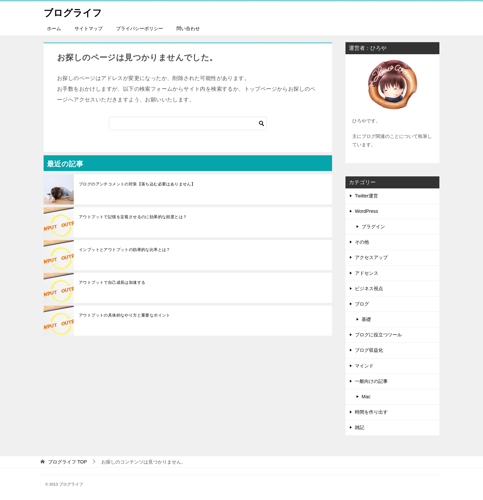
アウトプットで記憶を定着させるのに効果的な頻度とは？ (133, 217)
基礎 (366, 319)
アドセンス (366, 273)
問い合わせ (188, 28)
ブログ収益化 (369, 350)
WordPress (366, 211)
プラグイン (373, 226)
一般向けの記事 (371, 381)
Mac (366, 396)
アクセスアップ (371, 257)
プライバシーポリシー (139, 28)
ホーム (54, 28)
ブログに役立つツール (378, 334)
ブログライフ (75, 11)
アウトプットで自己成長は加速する (112, 282)
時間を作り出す (371, 412)
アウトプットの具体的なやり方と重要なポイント (124, 315)
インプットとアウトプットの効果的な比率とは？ (124, 249)
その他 (362, 242)
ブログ (362, 304)
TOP (67, 462)
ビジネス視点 (369, 288)
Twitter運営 (366, 195)
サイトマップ (88, 28)
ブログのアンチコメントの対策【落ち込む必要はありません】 (137, 184)
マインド (364, 365)
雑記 (359, 427)
